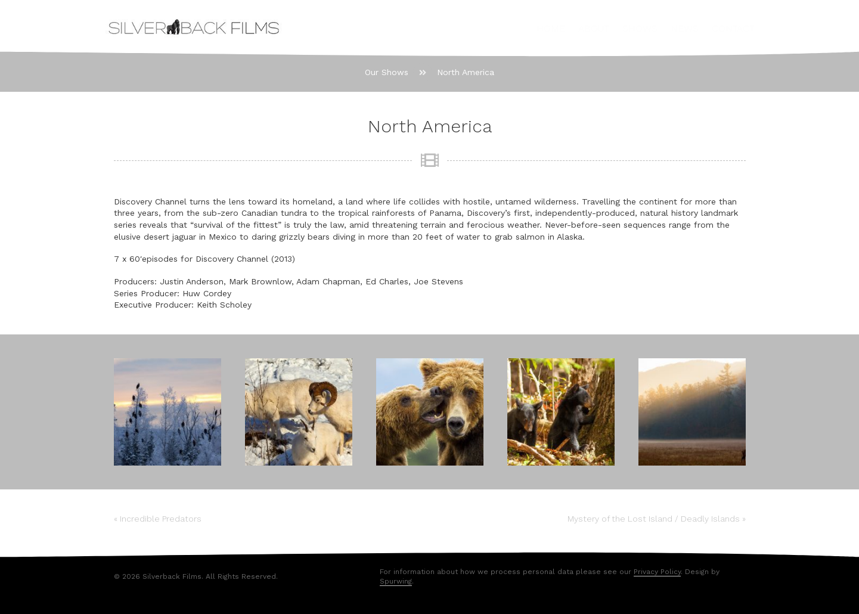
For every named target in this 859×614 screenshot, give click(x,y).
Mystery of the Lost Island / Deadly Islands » (657, 518)
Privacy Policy (657, 572)
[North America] (465, 73)
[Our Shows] (387, 73)
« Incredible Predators (157, 518)
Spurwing (396, 581)
